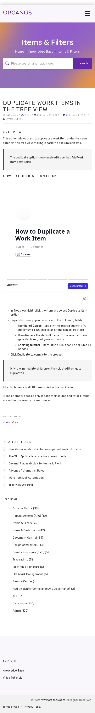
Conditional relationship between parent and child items (45, 449)
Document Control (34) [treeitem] (25, 538)
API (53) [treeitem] (15, 596)
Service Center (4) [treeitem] (22, 581)
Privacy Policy (32, 706)
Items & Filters (69, 51)
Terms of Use (11, 706)
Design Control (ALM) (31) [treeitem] (26, 545)
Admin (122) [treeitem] (18, 611)
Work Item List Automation (26, 477)
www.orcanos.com (53, 700)
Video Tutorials (12, 677)
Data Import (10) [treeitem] (21, 603)
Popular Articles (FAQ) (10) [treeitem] (27, 516)
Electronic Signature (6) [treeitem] (26, 567)
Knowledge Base (40, 51)
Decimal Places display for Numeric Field (35, 463)
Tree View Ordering (21, 485)
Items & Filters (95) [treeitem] (23, 523)
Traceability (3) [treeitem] (20, 559)
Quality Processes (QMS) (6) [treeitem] (28, 552)
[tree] (47, 559)
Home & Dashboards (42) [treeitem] (26, 530)
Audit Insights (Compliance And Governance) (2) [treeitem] (41, 589)
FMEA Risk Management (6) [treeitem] (28, 574)
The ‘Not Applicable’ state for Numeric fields (38, 456)
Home (19, 51)
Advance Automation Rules (26, 470)
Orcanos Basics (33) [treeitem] (23, 508)
